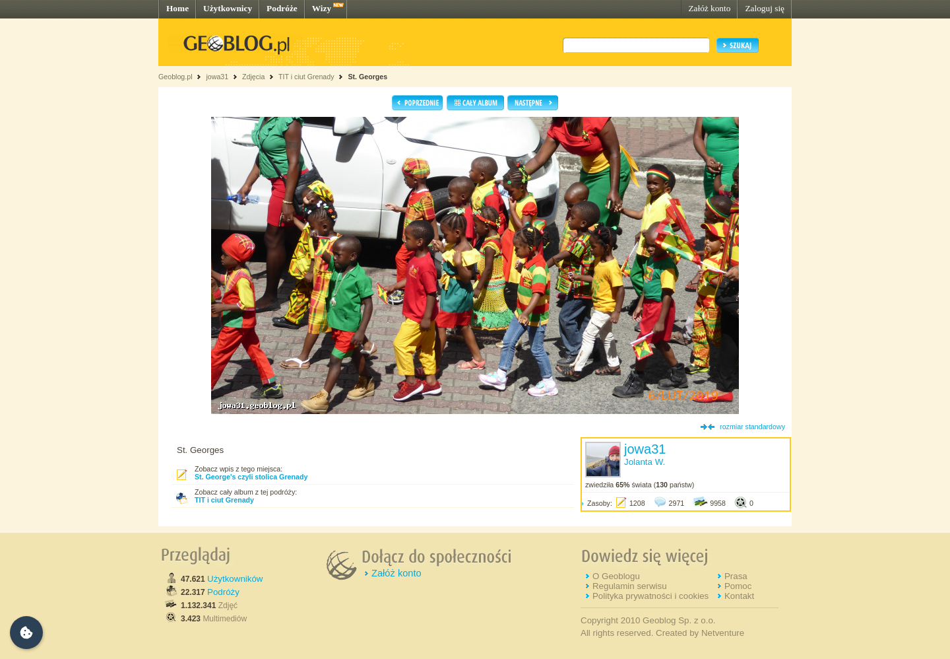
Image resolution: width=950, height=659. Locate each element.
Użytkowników (235, 579)
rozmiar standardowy (752, 427)
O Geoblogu (616, 576)
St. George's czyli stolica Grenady (251, 477)
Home (177, 8)
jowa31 (217, 77)
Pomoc (737, 586)
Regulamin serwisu (629, 586)
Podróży (223, 592)
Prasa (735, 576)
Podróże (282, 8)
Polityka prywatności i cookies (650, 596)
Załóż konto (709, 8)
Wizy (321, 8)
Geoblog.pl (175, 77)
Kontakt (739, 596)
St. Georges (367, 77)
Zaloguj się (764, 8)
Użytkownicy (227, 8)
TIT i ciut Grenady (306, 77)
